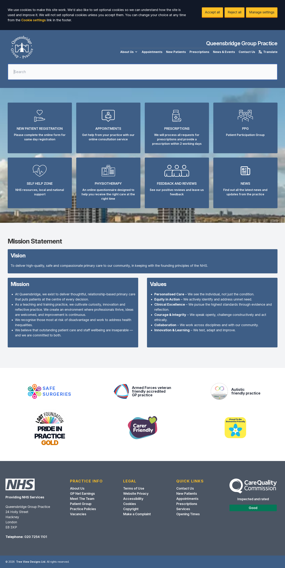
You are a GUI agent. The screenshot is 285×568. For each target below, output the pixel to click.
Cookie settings (33, 20)
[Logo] (22, 47)
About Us (129, 52)
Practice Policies (83, 509)
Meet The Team (82, 499)
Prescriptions (199, 52)
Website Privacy (135, 493)
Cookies (129, 504)
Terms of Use (133, 488)
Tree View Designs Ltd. (31, 561)
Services (183, 509)
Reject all (234, 12)
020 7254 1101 (35, 537)
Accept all (212, 12)
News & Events (224, 52)
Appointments (152, 52)
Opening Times (188, 514)
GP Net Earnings (82, 493)
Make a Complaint (137, 514)
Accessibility (133, 499)
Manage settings (261, 12)
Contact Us (247, 52)
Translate (267, 52)
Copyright (131, 509)
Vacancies (78, 514)
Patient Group (80, 504)
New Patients (176, 52)
